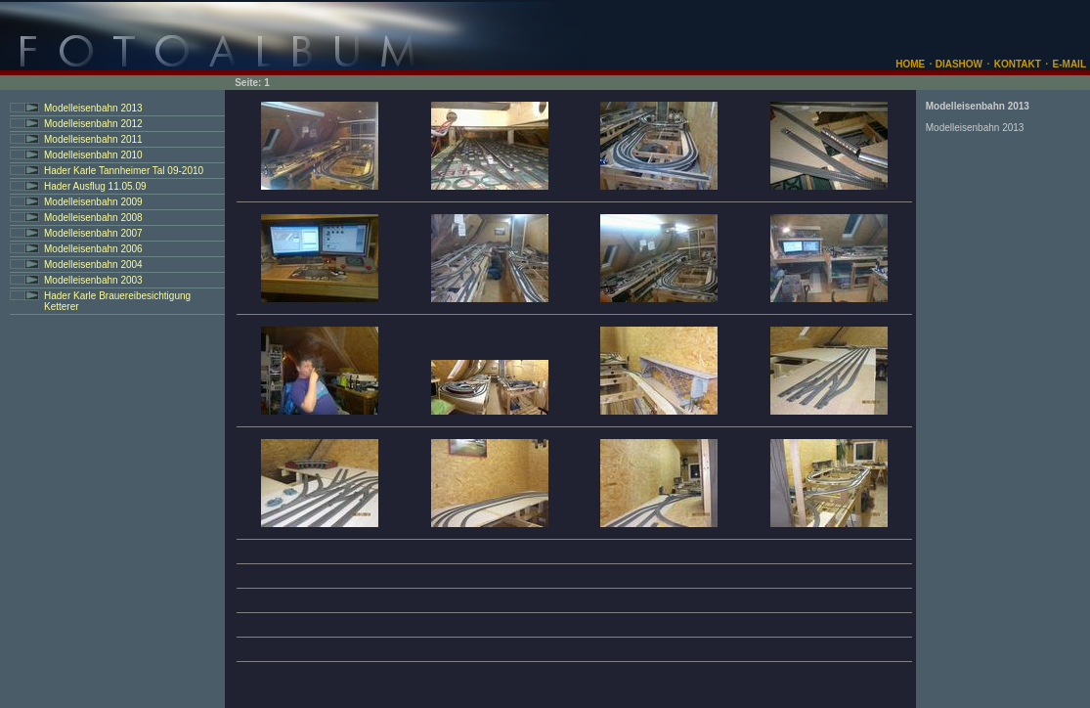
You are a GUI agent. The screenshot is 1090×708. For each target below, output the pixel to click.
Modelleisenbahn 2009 (93, 202)
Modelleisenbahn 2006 (93, 248)
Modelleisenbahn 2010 (93, 155)
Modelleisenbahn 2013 (93, 108)
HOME (910, 64)
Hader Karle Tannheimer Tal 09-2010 (123, 170)
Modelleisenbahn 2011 (93, 139)
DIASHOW (957, 64)
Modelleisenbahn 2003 (93, 280)
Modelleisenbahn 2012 (93, 123)
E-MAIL (1069, 64)
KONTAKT (1017, 64)
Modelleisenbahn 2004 (93, 264)
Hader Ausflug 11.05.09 (95, 186)
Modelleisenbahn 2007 (93, 233)
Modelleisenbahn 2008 (93, 217)
